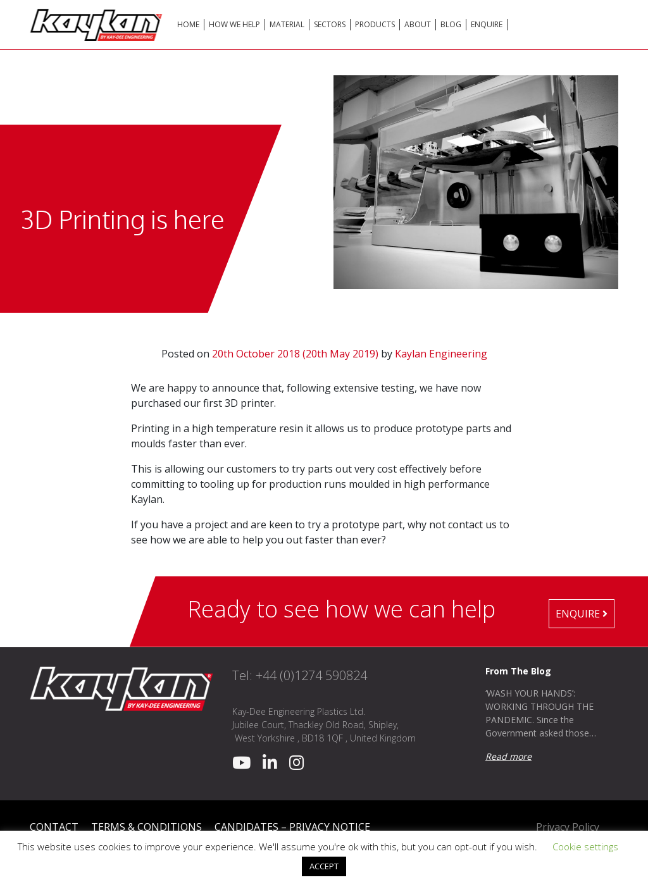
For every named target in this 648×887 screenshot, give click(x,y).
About (417, 24)
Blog (450, 24)
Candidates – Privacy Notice (292, 827)
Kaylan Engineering (441, 354)
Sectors (330, 24)
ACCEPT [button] (324, 866)
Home (188, 24)
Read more (508, 756)
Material (287, 24)
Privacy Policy (567, 827)
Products (375, 24)
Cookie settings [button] (585, 846)
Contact (54, 827)
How (234, 24)
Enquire (486, 24)
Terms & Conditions (146, 827)
